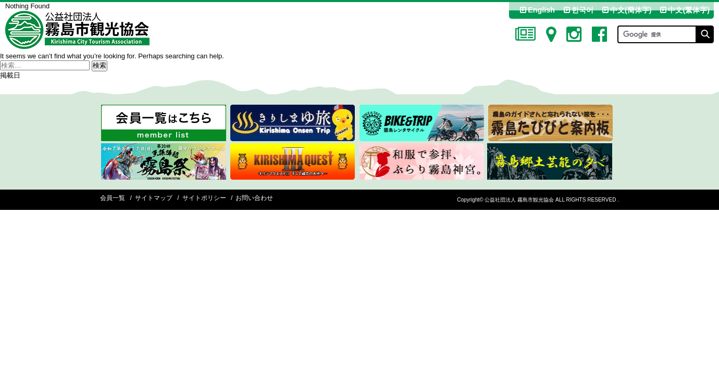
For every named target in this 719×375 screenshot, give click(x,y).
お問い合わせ (254, 198)
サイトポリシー (204, 198)
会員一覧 (112, 198)
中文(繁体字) (684, 10)
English (536, 10)
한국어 (577, 10)
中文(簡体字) (626, 10)
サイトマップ (153, 198)
